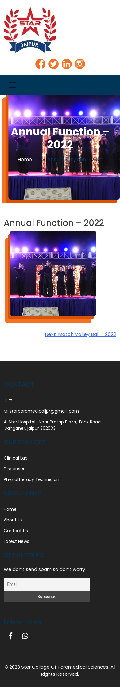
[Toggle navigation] (12, 85)
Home (24, 159)
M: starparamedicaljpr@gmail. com (41, 411)
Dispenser (14, 469)
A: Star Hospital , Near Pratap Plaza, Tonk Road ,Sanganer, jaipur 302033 (52, 425)
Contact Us (16, 531)
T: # (8, 400)
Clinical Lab (16, 458)
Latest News (16, 541)
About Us (13, 520)
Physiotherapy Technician (31, 479)
